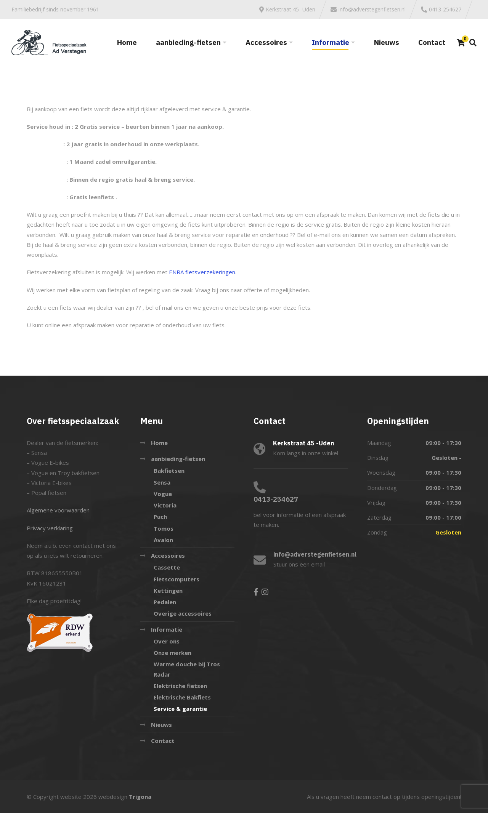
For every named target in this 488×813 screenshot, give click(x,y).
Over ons (167, 641)
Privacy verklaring (50, 528)
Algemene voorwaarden (58, 510)
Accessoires (266, 42)
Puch (160, 516)
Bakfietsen (169, 470)
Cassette (167, 567)
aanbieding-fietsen (188, 42)
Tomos (163, 528)
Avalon (163, 540)
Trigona (140, 796)
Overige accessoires (183, 613)
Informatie (330, 42)
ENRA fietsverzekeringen (202, 272)
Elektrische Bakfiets (182, 697)
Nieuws (386, 42)
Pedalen (165, 602)
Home (127, 42)
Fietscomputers (176, 579)
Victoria (165, 505)
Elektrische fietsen (180, 686)
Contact (431, 42)
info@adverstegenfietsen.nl (314, 554)
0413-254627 (276, 499)
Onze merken (172, 652)
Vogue (163, 494)
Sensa (162, 482)
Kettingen (168, 590)
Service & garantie (180, 708)
